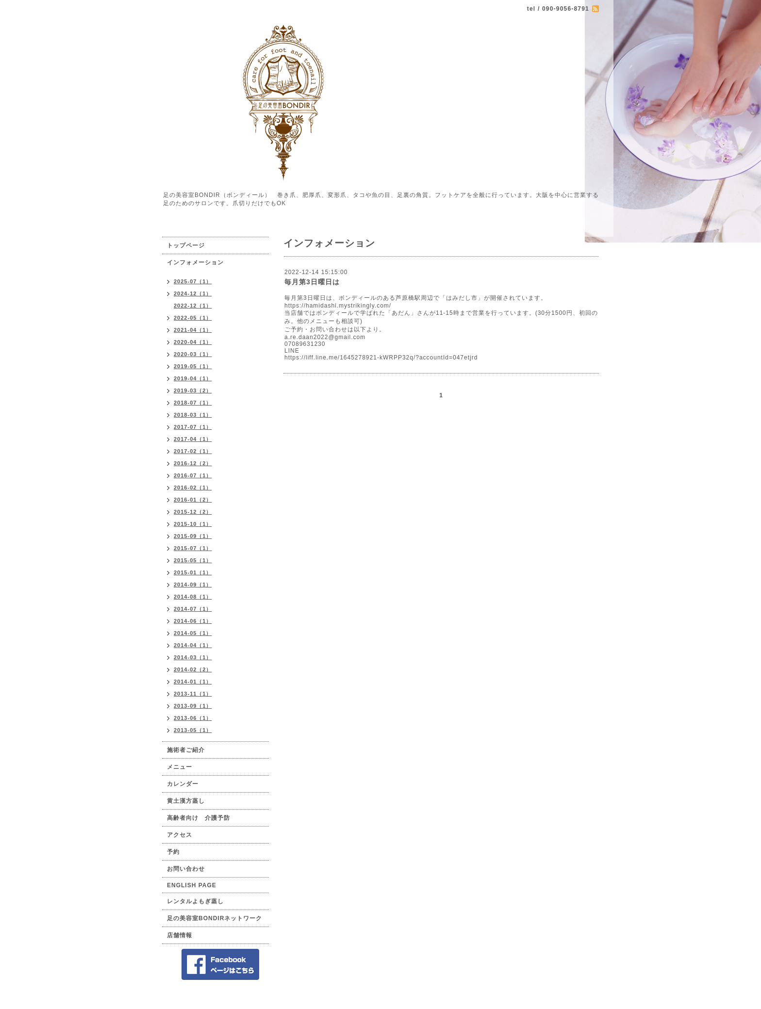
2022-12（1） (193, 306)
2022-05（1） (193, 318)
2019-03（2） (193, 390)
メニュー (179, 767)
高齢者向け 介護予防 (198, 817)
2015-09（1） (193, 536)
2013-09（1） (193, 706)
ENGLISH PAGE (191, 885)
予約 (173, 851)
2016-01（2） (193, 500)
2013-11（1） (193, 694)
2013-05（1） (193, 730)
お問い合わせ (186, 868)
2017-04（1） (193, 439)
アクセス (179, 834)
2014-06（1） (193, 621)
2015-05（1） (193, 560)
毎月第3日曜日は (312, 282)
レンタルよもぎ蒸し (195, 901)
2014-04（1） (193, 645)
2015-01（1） (193, 572)
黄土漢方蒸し (186, 800)
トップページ (186, 245)
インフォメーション (195, 262)
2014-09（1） (193, 584)
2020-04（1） (193, 342)
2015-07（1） (193, 548)
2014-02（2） (193, 669)
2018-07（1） (193, 403)
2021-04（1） (193, 330)
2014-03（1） (193, 657)
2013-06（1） (193, 718)
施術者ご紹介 (186, 750)
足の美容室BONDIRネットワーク (214, 918)
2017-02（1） (193, 451)
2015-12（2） (193, 512)
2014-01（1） (193, 681)
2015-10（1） (193, 524)
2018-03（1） (193, 415)
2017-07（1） (193, 427)
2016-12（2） (193, 463)
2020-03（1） (193, 354)
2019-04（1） (193, 378)
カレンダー (183, 784)
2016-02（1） (193, 487)
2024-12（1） (193, 293)
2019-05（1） (193, 366)
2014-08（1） (193, 597)
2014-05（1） (193, 633)
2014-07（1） (193, 609)
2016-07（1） (193, 475)
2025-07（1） (193, 281)
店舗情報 (179, 935)
